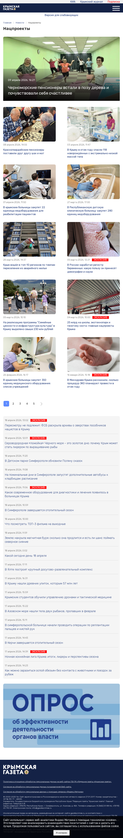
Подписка (114, 1)
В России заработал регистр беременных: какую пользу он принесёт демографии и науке (92, 268)
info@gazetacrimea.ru (42, 808)
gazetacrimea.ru (77, 813)
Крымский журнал (91, 1)
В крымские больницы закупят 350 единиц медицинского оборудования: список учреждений (27, 383)
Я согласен (61, 833)
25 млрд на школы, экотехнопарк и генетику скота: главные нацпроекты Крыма (90, 326)
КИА (72, 1)
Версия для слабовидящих (61, 15)
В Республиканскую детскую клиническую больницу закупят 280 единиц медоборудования (89, 211)
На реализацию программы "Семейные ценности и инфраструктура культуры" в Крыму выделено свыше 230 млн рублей (29, 326)
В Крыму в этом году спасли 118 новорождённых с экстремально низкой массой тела (92, 153)
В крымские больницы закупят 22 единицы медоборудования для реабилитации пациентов (24, 211)
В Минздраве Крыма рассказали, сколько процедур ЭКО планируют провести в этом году (92, 383)
